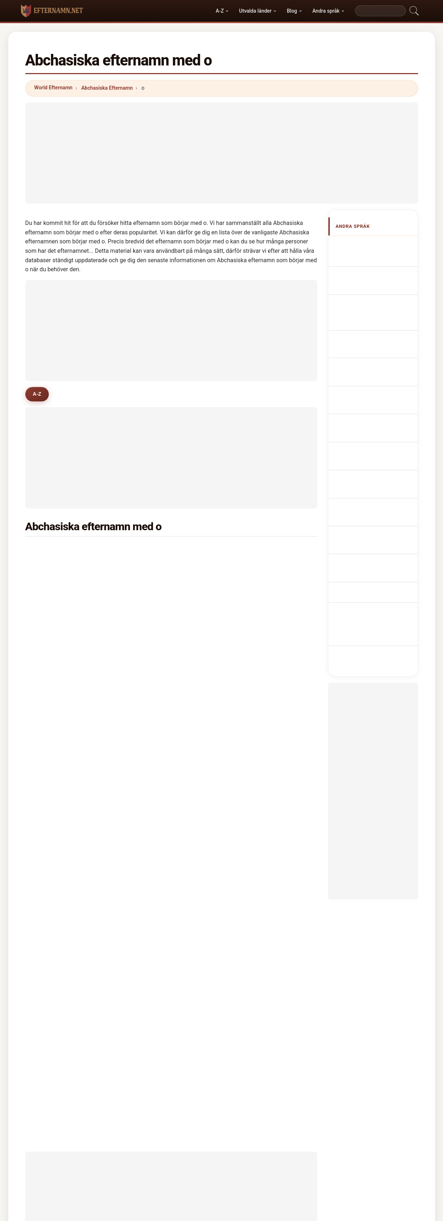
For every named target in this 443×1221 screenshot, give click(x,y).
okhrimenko (257, 726)
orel (49, 761)
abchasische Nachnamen (366, 296)
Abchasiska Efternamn (107, 88)
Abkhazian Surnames (378, 258)
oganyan (252, 568)
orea (49, 744)
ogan (50, 726)
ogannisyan (256, 814)
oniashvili (254, 656)
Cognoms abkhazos (377, 329)
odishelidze (157, 814)
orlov (248, 603)
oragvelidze (157, 656)
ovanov (251, 744)
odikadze (154, 674)
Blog (292, 11)
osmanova (255, 674)
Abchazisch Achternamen (365, 382)
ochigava (154, 551)
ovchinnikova (60, 656)
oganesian (56, 832)
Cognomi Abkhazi (374, 313)
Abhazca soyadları (375, 474)
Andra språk (326, 11)
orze (148, 726)
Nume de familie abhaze (382, 461)
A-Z (219, 11)
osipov (151, 621)
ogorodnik (56, 814)
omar (50, 779)
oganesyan (156, 603)
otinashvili (255, 797)
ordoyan (54, 709)
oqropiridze (58, 603)
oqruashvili (57, 674)
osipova (53, 638)
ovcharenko (256, 761)
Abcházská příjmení (377, 399)
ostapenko (57, 691)
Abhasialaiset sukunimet (367, 430)
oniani (51, 568)
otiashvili (154, 779)
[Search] (380, 10)
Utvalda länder (255, 11)
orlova (249, 586)
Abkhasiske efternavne (380, 413)
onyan (150, 568)
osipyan (251, 779)
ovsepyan (254, 709)
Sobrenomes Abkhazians (366, 348)
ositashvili (155, 761)
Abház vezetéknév (375, 447)
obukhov (153, 744)
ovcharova (156, 709)
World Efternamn (53, 87)
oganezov (155, 691)
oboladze (154, 586)
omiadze (54, 586)
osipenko (55, 797)
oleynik (152, 638)
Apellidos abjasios (375, 245)
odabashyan (257, 638)
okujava (53, 551)
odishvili (252, 621)
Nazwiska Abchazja (376, 365)
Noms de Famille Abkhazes (371, 275)
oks (147, 797)
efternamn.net (221, 1200)
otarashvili (57, 621)
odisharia (253, 551)
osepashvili (256, 691)
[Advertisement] (221, 153)
